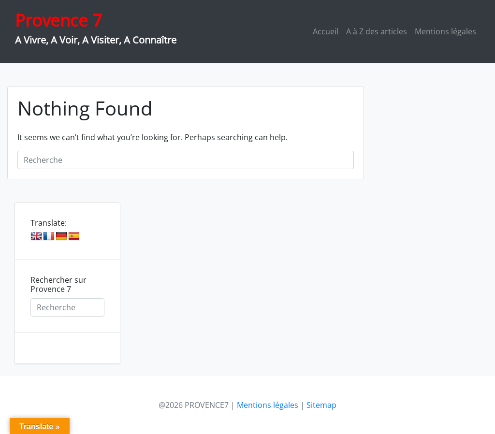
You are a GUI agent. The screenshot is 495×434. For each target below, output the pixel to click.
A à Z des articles (376, 31)
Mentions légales (445, 31)
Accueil (325, 31)
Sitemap (321, 405)
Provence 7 (58, 20)
